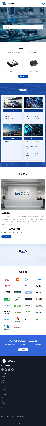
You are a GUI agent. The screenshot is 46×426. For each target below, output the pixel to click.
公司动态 (3, 389)
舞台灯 (36, 148)
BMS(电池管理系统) (29, 146)
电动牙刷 (36, 155)
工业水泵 (27, 116)
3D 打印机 (27, 155)
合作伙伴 (3, 380)
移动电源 (36, 153)
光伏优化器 (7, 141)
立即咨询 (23, 349)
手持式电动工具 (38, 141)
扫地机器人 (37, 146)
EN (43, 3)
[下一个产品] (43, 73)
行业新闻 (3, 391)
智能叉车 (27, 113)
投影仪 (27, 153)
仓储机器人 (37, 118)
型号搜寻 (5, 21)
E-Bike (36, 158)
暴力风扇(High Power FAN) (29, 151)
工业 (2, 399)
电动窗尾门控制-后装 (9, 113)
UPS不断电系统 (29, 118)
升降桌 (27, 158)
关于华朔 (3, 376)
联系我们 (3, 382)
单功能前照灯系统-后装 (9, 118)
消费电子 (3, 403)
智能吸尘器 (37, 151)
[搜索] (43, 4)
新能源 (2, 401)
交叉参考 (10, 21)
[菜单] (17, 4)
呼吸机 (27, 148)
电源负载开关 (37, 116)
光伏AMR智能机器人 (38, 113)
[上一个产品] (3, 73)
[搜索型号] (21, 27)
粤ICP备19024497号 (30, 423)
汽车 (2, 397)
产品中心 (3, 378)
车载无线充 (7, 116)
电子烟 (27, 141)
